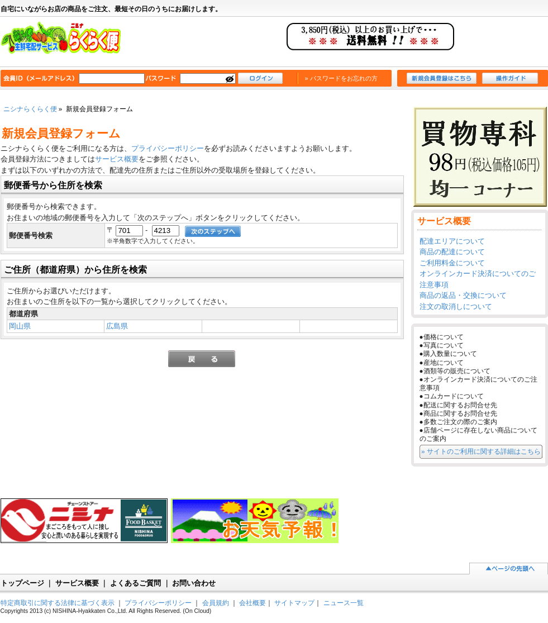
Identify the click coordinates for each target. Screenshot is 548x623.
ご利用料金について (452, 263)
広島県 (117, 326)
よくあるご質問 (135, 583)
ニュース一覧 (343, 602)
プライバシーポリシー (167, 148)
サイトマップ (294, 602)
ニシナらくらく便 (66, 42)
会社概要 (252, 602)
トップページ (22, 583)
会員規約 (215, 602)
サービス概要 (117, 159)
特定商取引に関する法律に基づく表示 (58, 602)
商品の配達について (452, 252)
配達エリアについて (452, 241)
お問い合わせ (194, 583)
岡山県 (20, 326)
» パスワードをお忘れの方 (341, 78)
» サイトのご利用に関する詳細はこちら (481, 451)
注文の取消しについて (456, 306)
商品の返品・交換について (463, 295)
